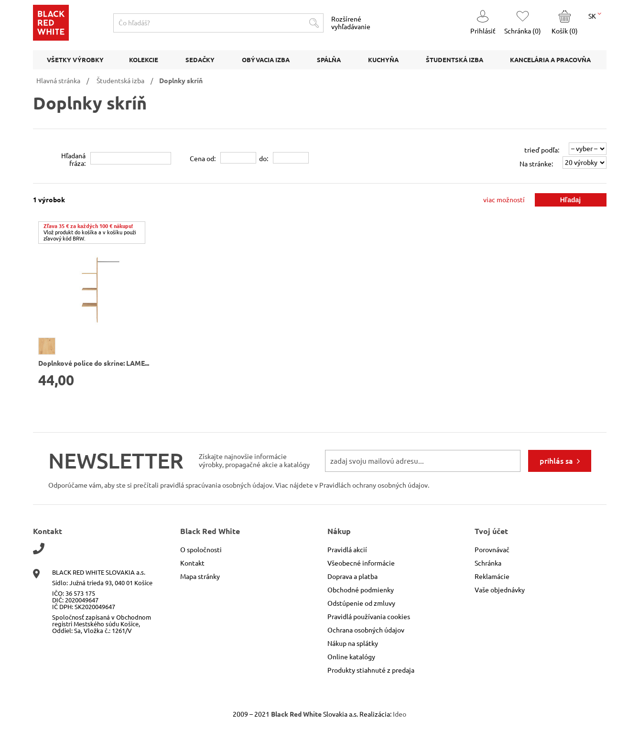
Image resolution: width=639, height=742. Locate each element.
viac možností (504, 200)
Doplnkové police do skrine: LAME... (93, 363)
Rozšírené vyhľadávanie (350, 23)
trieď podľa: (541, 150)
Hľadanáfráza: (73, 159)
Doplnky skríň (181, 81)
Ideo (399, 714)
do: (263, 159)
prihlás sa (556, 461)
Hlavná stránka (58, 81)
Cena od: (203, 159)
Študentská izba (120, 81)
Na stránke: (536, 164)
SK (594, 15)
